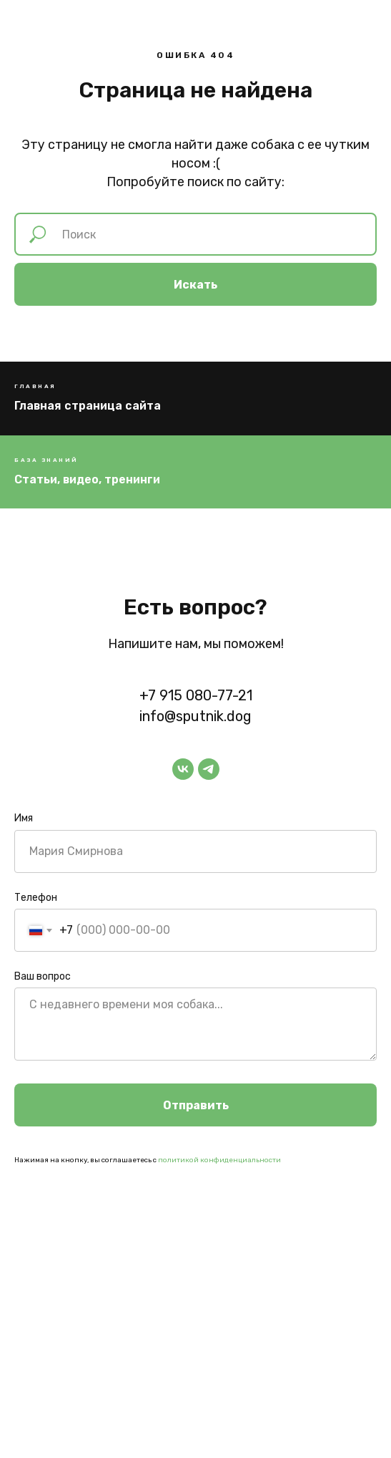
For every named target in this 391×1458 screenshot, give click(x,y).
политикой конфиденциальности (219, 1160)
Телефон (35, 898)
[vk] (183, 769)
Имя (23, 818)
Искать (195, 284)
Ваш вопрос (42, 976)
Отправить (196, 1105)
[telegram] (208, 769)
